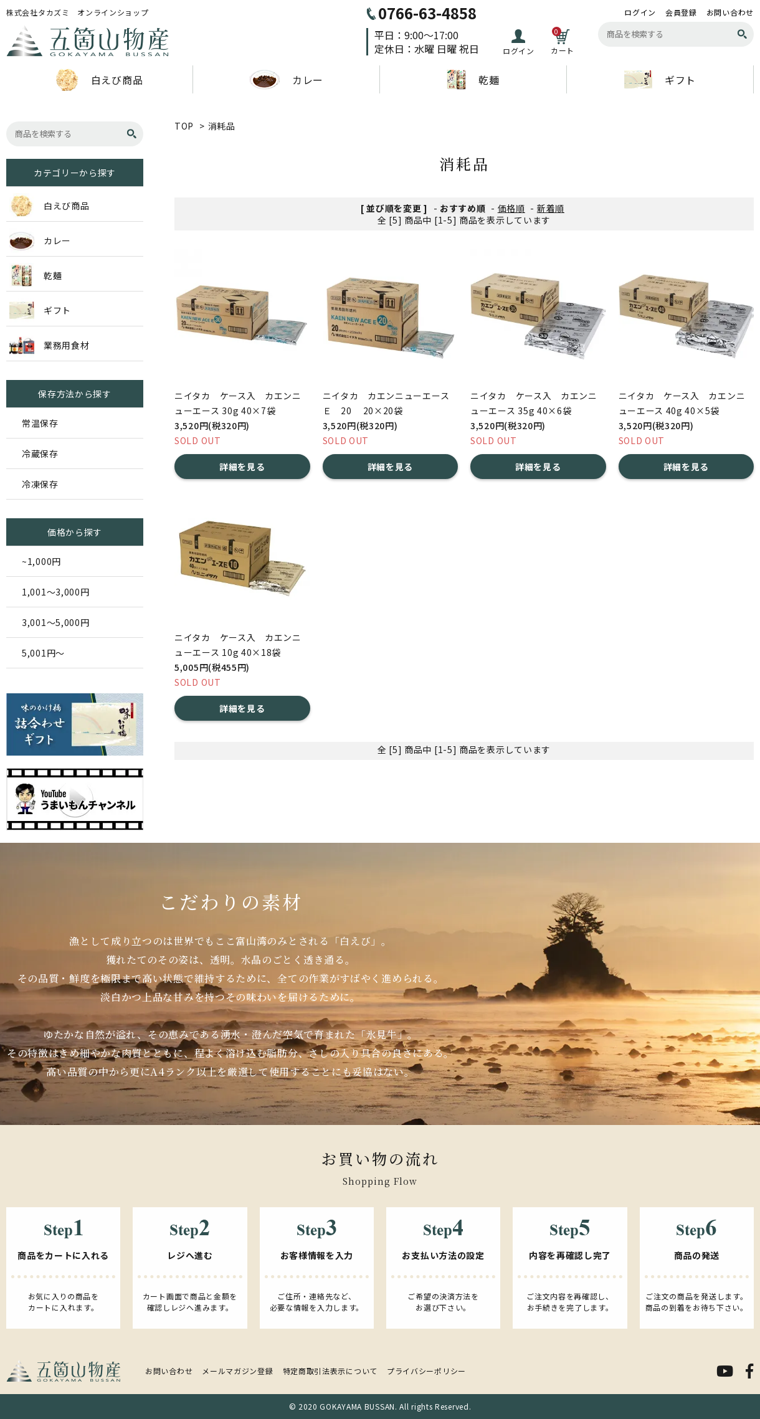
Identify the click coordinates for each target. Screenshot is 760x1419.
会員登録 (681, 12)
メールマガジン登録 (237, 1370)
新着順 (550, 208)
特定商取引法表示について (330, 1370)
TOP (184, 126)
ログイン (640, 12)
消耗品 (221, 126)
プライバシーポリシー (426, 1370)
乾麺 (473, 80)
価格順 (511, 208)
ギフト (660, 79)
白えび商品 (99, 80)
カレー (286, 80)
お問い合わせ (730, 12)
